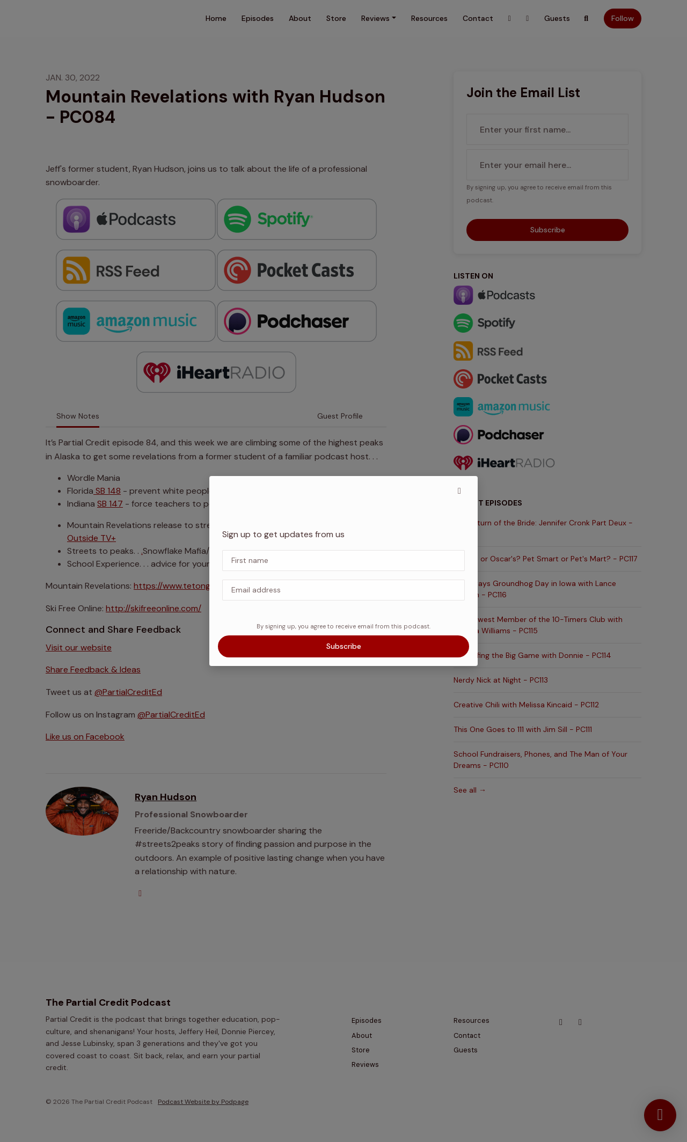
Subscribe (343, 646)
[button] (459, 491)
